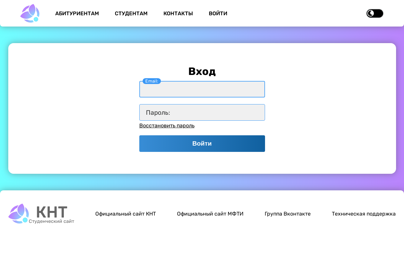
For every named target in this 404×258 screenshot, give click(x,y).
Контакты (178, 13)
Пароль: (158, 112)
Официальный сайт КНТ (125, 214)
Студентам (131, 13)
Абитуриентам (77, 13)
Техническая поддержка (364, 214)
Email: (151, 81)
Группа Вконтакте (288, 214)
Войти (218, 13)
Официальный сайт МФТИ (210, 214)
